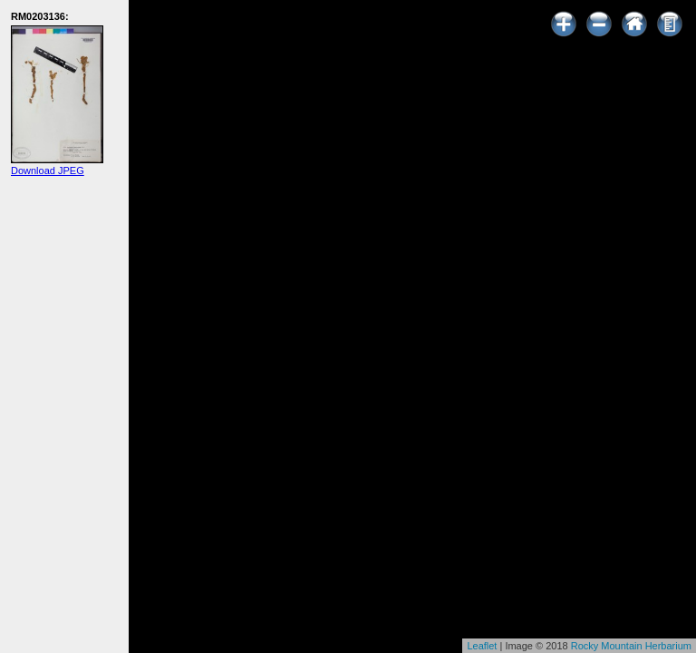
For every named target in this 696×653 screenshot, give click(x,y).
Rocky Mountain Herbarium (631, 645)
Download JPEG (47, 170)
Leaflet (482, 645)
